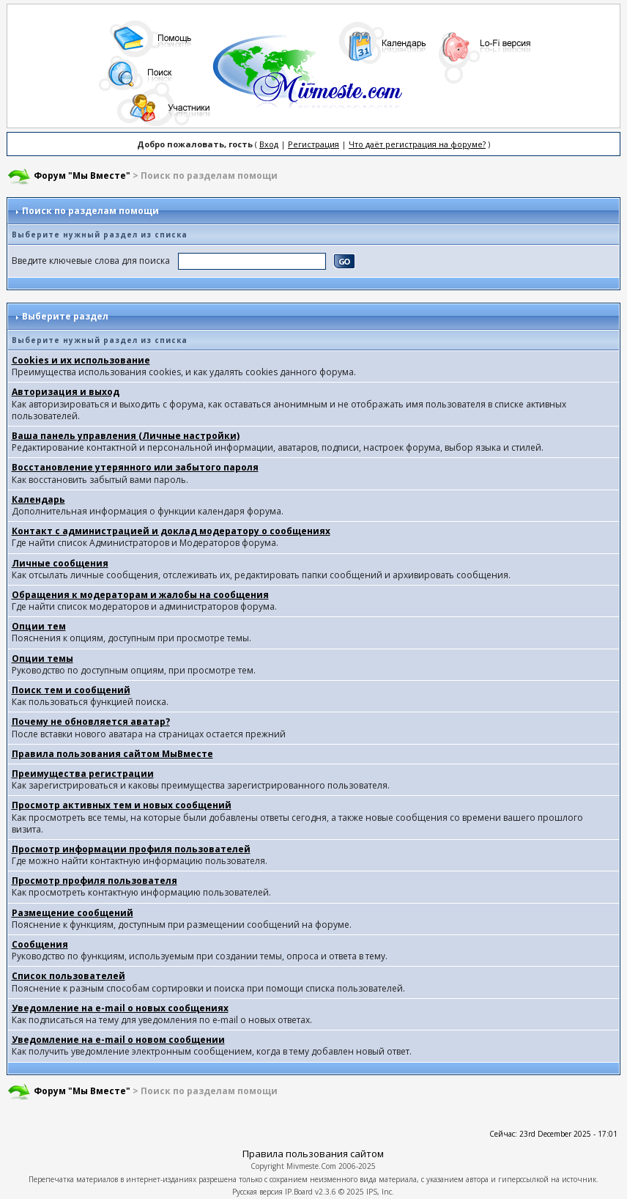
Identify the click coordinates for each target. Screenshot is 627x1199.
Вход (268, 144)
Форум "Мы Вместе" (82, 175)
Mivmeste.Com (311, 1166)
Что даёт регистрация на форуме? (417, 144)
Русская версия (257, 1192)
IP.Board (299, 1192)
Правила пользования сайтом (313, 1153)
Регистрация (313, 144)
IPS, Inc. (380, 1192)
